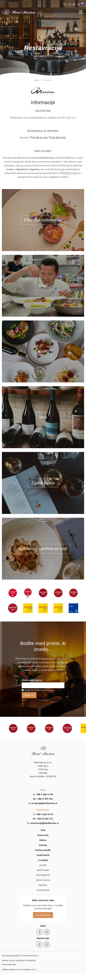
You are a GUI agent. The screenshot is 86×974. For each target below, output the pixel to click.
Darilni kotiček (43, 855)
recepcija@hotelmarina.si (44, 803)
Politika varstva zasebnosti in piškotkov (19, 960)
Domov (36, 80)
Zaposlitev (43, 885)
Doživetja (43, 845)
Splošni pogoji (43, 870)
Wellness (43, 840)
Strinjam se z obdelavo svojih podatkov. (39, 690)
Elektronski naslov (32, 680)
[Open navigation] (80, 12)
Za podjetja (43, 860)
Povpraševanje (43, 890)
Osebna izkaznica (43, 880)
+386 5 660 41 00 (44, 794)
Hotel (43, 830)
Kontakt (43, 865)
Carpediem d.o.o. (29, 969)
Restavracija (43, 835)
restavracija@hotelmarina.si (44, 823)
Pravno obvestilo (9, 964)
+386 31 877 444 (45, 798)
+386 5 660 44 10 (44, 814)
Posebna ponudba (43, 850)
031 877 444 (70, 177)
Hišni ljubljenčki (43, 875)
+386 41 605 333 (45, 818)
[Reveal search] (64, 4)
